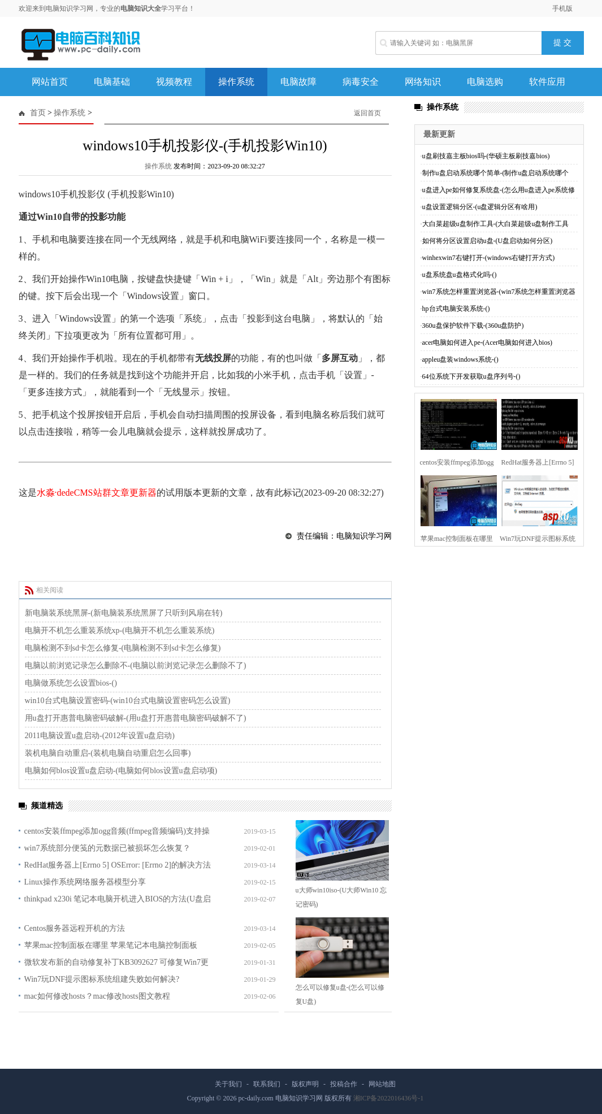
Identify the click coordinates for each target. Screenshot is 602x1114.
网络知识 (423, 81)
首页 (38, 113)
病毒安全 (361, 81)
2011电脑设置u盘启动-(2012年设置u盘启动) (100, 735)
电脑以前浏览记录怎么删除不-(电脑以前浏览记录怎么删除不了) (135, 665)
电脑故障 (298, 81)
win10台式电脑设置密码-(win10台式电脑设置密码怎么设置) (128, 700)
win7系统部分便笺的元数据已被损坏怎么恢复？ (107, 848)
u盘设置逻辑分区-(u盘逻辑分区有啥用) (480, 207)
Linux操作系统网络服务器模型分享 (85, 882)
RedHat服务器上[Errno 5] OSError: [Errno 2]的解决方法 (117, 865)
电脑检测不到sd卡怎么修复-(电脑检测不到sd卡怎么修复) (123, 648)
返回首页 (367, 113)
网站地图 (382, 1084)
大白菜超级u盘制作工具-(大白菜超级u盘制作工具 (495, 224)
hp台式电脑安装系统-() (456, 309)
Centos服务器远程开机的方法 (74, 928)
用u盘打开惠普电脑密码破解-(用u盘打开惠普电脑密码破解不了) (135, 718)
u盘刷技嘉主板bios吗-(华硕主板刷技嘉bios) (486, 156)
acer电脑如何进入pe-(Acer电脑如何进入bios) (487, 342)
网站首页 (50, 81)
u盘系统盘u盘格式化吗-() (459, 275)
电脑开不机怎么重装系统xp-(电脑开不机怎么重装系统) (120, 630)
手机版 (562, 8)
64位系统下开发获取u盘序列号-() (471, 376)
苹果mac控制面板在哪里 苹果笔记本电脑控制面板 (111, 945)
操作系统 (236, 81)
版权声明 (305, 1084)
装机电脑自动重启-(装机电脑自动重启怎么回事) (108, 753)
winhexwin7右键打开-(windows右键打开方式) (488, 258)
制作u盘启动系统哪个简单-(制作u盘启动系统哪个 (495, 173)
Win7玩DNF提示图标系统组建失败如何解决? (102, 979)
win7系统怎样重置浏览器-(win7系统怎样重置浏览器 (499, 292)
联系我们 (266, 1084)
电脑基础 (112, 81)
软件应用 (547, 81)
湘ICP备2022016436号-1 (388, 1098)
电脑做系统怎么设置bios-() (71, 683)
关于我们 (228, 1084)
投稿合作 (343, 1084)
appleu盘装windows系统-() (460, 359)
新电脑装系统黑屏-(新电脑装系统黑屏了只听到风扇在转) (124, 613)
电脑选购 (485, 81)
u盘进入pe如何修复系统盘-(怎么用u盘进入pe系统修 (498, 190)
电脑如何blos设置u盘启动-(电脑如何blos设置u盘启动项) (121, 770)
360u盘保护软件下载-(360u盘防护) (473, 326)
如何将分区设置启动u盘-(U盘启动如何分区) (487, 241)
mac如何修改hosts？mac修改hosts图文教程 (97, 996)
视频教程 (174, 81)
